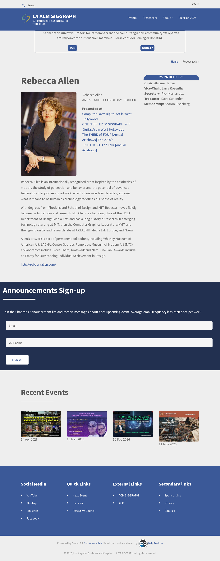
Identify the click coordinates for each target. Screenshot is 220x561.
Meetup (32, 503)
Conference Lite (93, 543)
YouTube (32, 495)
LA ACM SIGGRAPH (54, 16)
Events (132, 18)
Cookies (170, 511)
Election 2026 (187, 18)
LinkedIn (32, 511)
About (168, 19)
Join (72, 48)
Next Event (80, 495)
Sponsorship (173, 495)
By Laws (78, 503)
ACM (121, 503)
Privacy (169, 503)
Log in (195, 3)
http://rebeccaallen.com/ (38, 264)
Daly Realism (155, 543)
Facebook (33, 518)
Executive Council (84, 511)
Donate (147, 48)
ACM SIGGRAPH (129, 495)
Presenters (149, 18)
